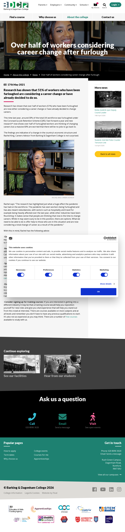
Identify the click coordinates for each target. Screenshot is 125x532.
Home (6, 74)
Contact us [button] (108, 17)
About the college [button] (77, 17)
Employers (56, 4)
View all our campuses (109, 474)
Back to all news (108, 154)
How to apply (10, 451)
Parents (42, 4)
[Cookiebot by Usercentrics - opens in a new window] (105, 238)
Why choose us (11, 458)
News (35, 74)
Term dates (9, 454)
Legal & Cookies (32, 493)
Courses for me (41, 454)
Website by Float (49, 493)
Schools (84, 4)
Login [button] (114, 4)
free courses (71, 316)
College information (13, 493)
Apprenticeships (41, 458)
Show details (106, 284)
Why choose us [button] (47, 17)
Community (71, 4)
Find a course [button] (17, 17)
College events (41, 451)
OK (98, 292)
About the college (21, 74)
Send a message (113, 454)
